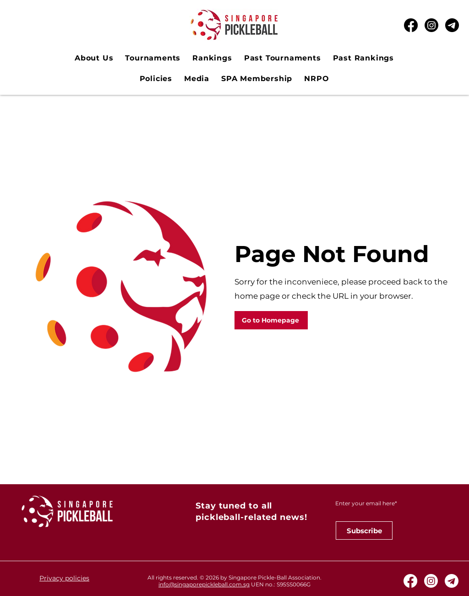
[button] (152, 58)
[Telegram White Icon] (451, 581)
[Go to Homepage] (271, 320)
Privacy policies (64, 578)
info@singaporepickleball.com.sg (204, 584)
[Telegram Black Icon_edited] (452, 25)
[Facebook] (411, 25)
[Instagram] (431, 25)
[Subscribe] (364, 530)
